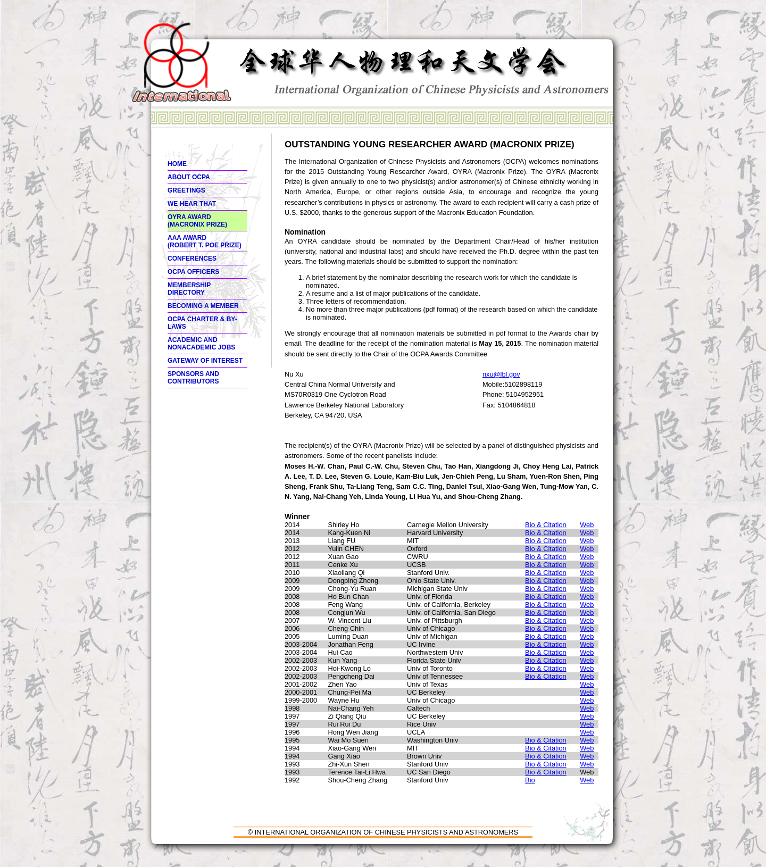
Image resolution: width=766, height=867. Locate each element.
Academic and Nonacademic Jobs (201, 343)
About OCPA (189, 177)
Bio (530, 780)
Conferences (192, 258)
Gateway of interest (205, 360)
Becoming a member (203, 306)
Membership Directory (189, 288)
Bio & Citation (546, 525)
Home (177, 164)
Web (587, 525)
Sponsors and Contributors (193, 377)
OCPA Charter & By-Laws (202, 322)
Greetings (186, 190)
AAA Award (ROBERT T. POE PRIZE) (205, 241)
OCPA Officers (193, 272)
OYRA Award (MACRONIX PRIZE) (197, 220)
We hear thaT (192, 203)
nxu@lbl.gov (501, 374)
